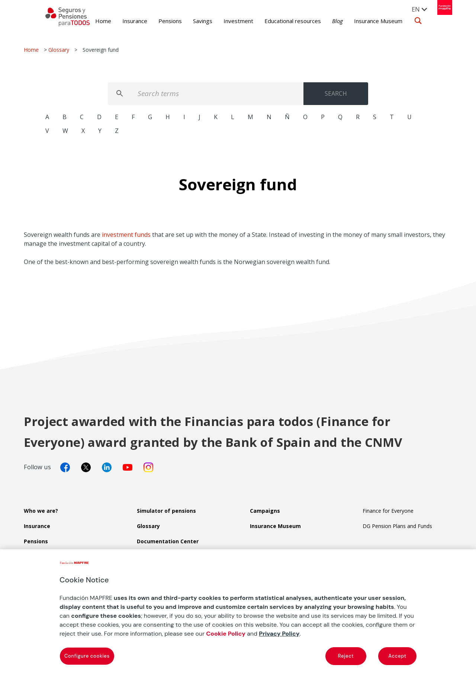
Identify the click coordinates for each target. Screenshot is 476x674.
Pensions (159, 21)
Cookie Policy (225, 634)
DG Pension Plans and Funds (397, 526)
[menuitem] (416, 9)
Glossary (58, 49)
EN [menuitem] (412, 9)
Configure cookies (87, 656)
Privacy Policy (279, 634)
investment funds (126, 235)
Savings (192, 21)
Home (92, 21)
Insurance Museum (367, 21)
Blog (326, 21)
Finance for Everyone (388, 510)
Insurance (124, 21)
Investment (227, 21)
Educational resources (282, 21)
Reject (346, 656)
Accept (397, 656)
